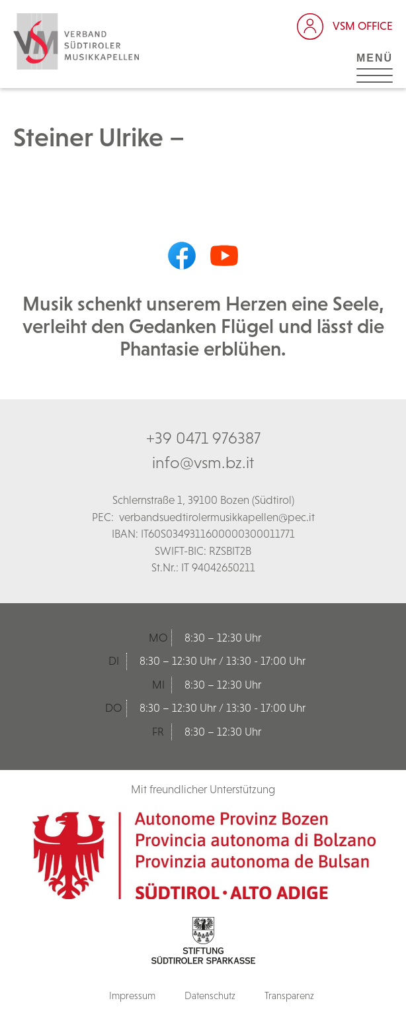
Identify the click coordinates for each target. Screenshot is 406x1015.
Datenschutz (209, 995)
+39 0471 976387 (203, 437)
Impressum (132, 995)
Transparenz (289, 995)
